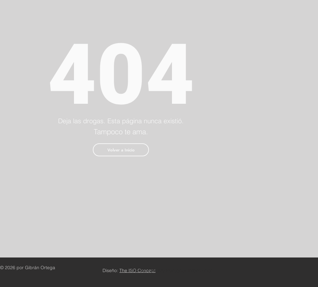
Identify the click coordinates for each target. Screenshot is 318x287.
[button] (121, 149)
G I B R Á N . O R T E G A (46, 15)
